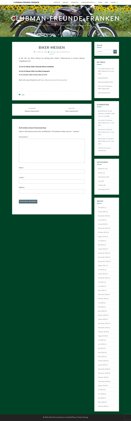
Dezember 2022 (103, 253)
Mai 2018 (101, 398)
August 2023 (102, 236)
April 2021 (101, 290)
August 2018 (102, 385)
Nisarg (85, 417)
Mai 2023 (101, 245)
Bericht (100, 173)
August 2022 (102, 265)
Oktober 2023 (102, 232)
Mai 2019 (101, 348)
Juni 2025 (101, 207)
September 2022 (103, 261)
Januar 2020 (102, 319)
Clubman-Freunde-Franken (26, 2)
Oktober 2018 (102, 377)
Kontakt (113, 2)
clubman (53, 52)
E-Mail (21, 177)
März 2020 (101, 311)
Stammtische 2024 (104, 93)
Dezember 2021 (103, 278)
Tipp (22, 95)
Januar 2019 (102, 365)
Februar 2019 (102, 361)
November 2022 (103, 257)
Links (106, 2)
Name (21, 168)
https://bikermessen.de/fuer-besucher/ (53, 80)
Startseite (57, 2)
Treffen (100, 185)
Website (21, 187)
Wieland (100, 111)
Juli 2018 (101, 390)
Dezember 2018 (103, 369)
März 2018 (101, 402)
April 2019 (101, 352)
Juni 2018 (101, 394)
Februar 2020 (102, 315)
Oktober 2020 (102, 298)
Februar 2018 (102, 406)
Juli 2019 (101, 340)
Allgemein (101, 169)
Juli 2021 (101, 282)
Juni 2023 (101, 241)
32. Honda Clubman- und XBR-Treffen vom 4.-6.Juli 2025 (106, 71)
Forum (100, 2)
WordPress (72, 417)
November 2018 (103, 373)
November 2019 (103, 328)
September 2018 (103, 381)
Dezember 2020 (103, 294)
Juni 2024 (101, 220)
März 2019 (101, 356)
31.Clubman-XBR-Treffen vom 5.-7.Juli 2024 (106, 122)
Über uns (65, 2)
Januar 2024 (102, 224)
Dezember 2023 (103, 228)
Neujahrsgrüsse (103, 78)
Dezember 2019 (103, 323)
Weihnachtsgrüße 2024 (105, 82)
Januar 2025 (102, 212)
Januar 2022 (102, 274)
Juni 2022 (101, 270)
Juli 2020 (101, 303)
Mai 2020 (101, 307)
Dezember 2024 (103, 216)
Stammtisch (74, 2)
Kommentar (24, 137)
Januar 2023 (102, 249)
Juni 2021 (101, 286)
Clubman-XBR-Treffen (87, 2)
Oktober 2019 (102, 332)
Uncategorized (103, 189)
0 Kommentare (64, 52)
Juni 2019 (101, 344)
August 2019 (102, 336)
